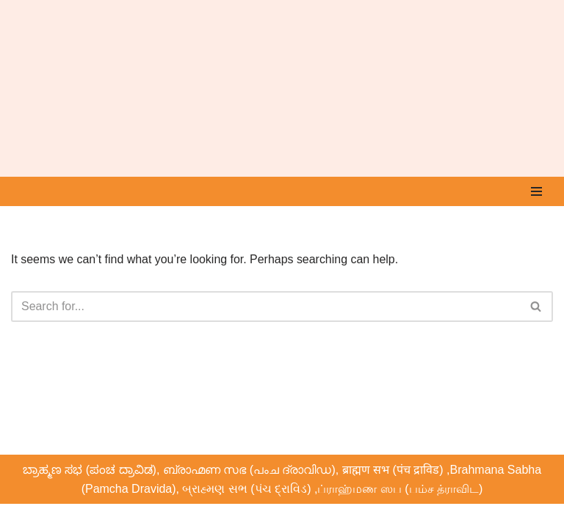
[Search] (265, 306)
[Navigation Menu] (536, 191)
